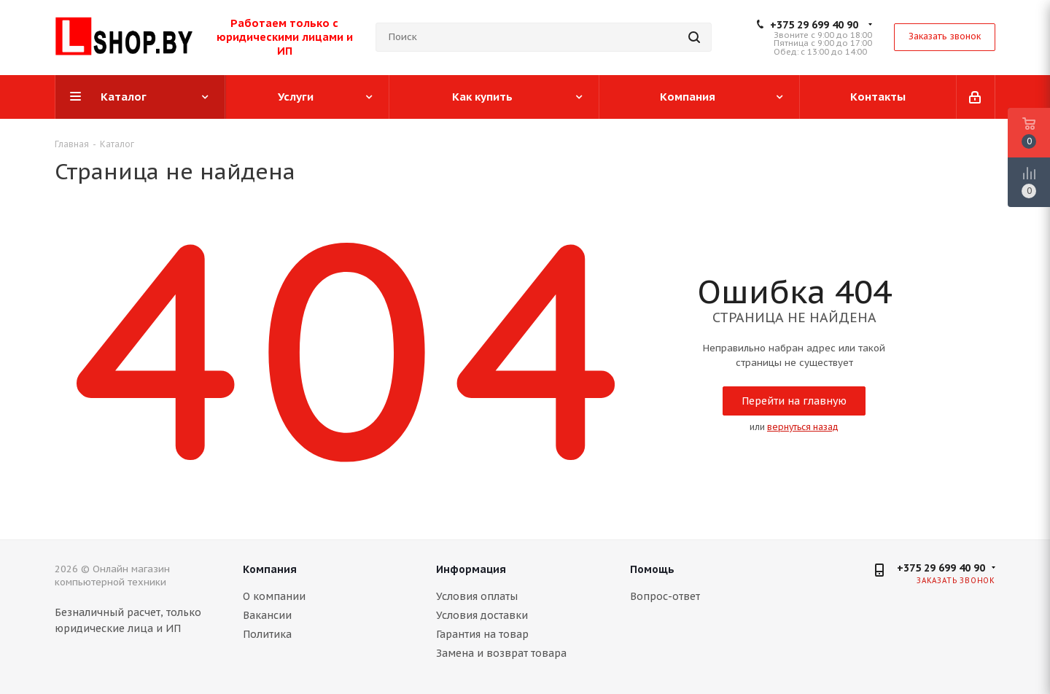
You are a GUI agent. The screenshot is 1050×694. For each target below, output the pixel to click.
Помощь (652, 569)
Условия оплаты (477, 596)
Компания (270, 569)
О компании (274, 596)
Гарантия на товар (482, 634)
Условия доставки (482, 615)
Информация (471, 569)
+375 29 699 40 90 (814, 24)
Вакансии (267, 615)
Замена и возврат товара (501, 653)
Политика (267, 634)
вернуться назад (803, 426)
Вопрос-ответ (665, 596)
